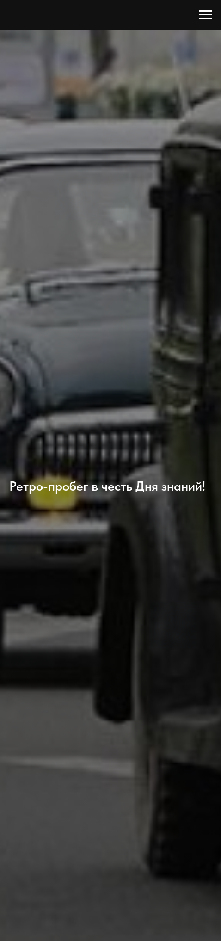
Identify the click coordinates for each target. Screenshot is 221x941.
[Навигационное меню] (205, 14)
